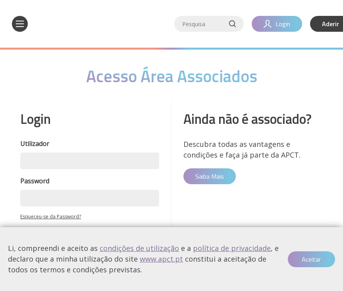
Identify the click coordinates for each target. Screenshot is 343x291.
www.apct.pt (161, 259)
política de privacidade (232, 248)
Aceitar (311, 259)
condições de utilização (139, 248)
